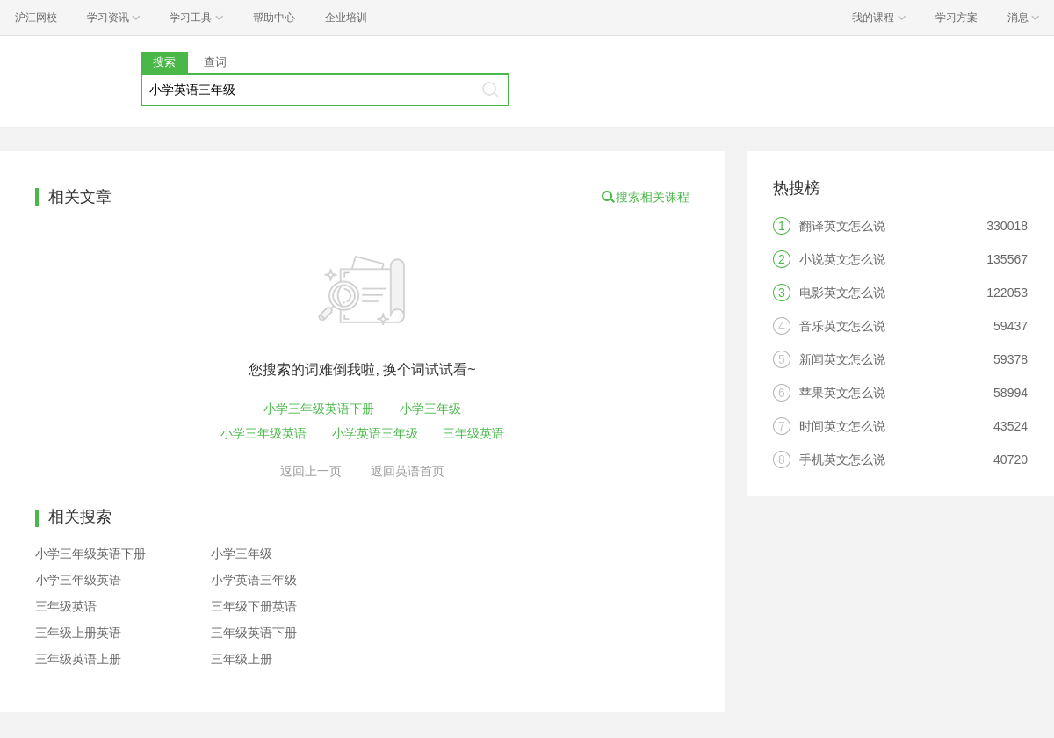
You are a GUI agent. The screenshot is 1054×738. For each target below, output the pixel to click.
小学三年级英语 (263, 433)
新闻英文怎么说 (842, 359)
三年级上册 (241, 659)
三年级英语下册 (254, 633)
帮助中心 (274, 17)
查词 (215, 62)
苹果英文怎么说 (842, 393)
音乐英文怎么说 (842, 326)
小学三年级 (430, 409)
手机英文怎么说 (842, 459)
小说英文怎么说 (842, 259)
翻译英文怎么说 (842, 226)
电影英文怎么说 (842, 293)
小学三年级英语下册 (319, 409)
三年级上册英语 (78, 633)
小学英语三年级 (375, 433)
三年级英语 (473, 433)
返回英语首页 (407, 471)
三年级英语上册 (78, 659)
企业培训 (346, 17)
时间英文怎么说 (842, 426)
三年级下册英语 (254, 606)
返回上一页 (311, 471)
